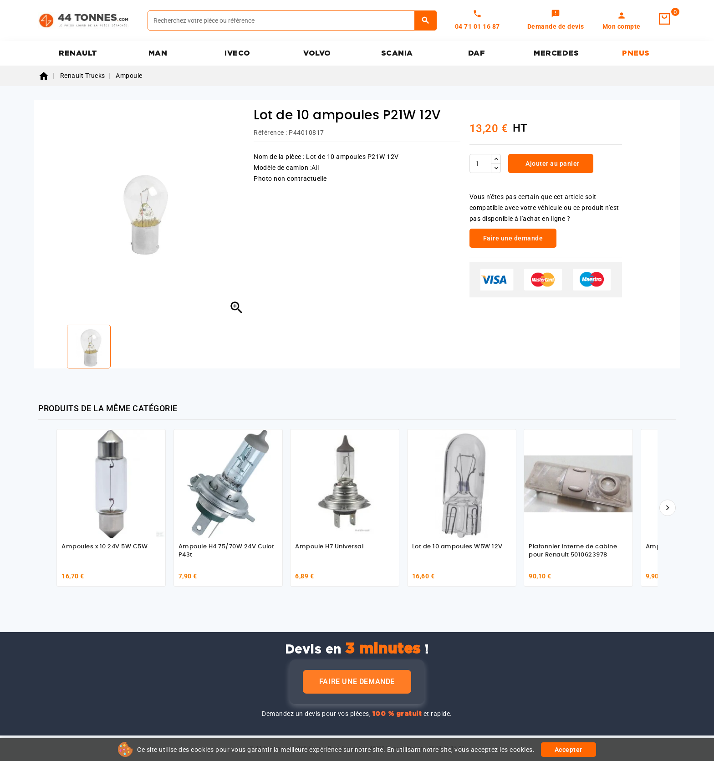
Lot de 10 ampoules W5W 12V (457, 547)
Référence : (270, 132)
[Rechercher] (292, 20)
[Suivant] (667, 508)
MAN (158, 53)
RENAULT (78, 53)
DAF (476, 53)
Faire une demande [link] (513, 238)
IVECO (237, 53)
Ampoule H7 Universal (329, 547)
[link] (555, 20)
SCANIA (397, 53)
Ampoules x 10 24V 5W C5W (104, 547)
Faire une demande (357, 681)
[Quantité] (480, 163)
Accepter (568, 749)
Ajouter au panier (552, 163)
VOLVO (317, 53)
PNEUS (636, 53)
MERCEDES (556, 53)
